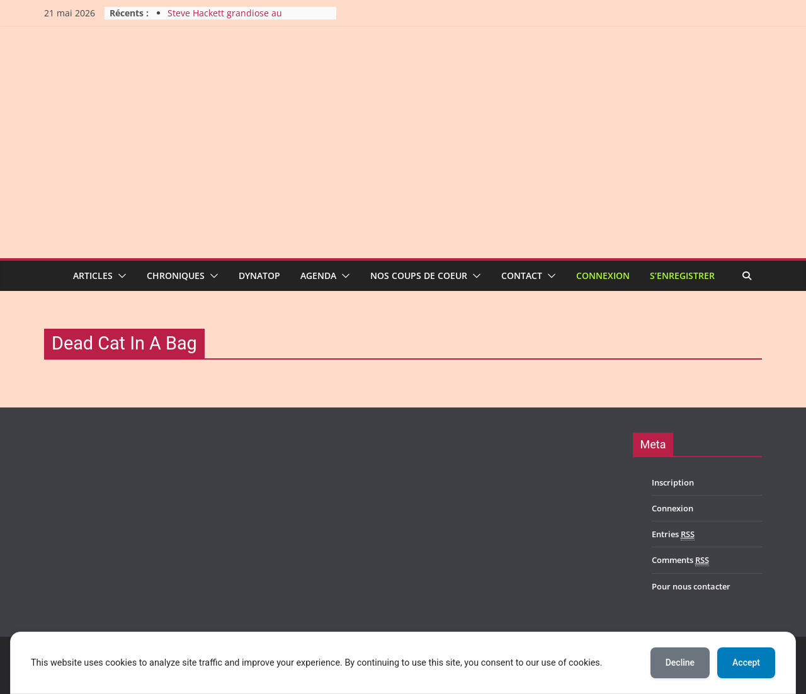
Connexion (603, 276)
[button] (120, 276)
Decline (680, 662)
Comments (680, 560)
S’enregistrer (682, 276)
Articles (93, 276)
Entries (673, 534)
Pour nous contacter (691, 586)
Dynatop (259, 276)
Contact (521, 276)
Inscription (673, 482)
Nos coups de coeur (418, 276)
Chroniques (176, 276)
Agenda (318, 276)
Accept (746, 662)
